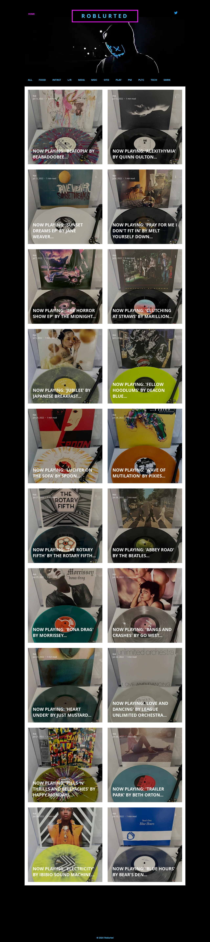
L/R (70, 79)
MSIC (94, 79)
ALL (30, 79)
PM (130, 79)
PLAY (118, 79)
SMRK (167, 79)
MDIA (81, 79)
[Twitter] (176, 12)
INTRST (56, 79)
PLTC (141, 79)
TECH (154, 79)
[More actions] (97, 97)
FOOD (42, 79)
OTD (106, 79)
